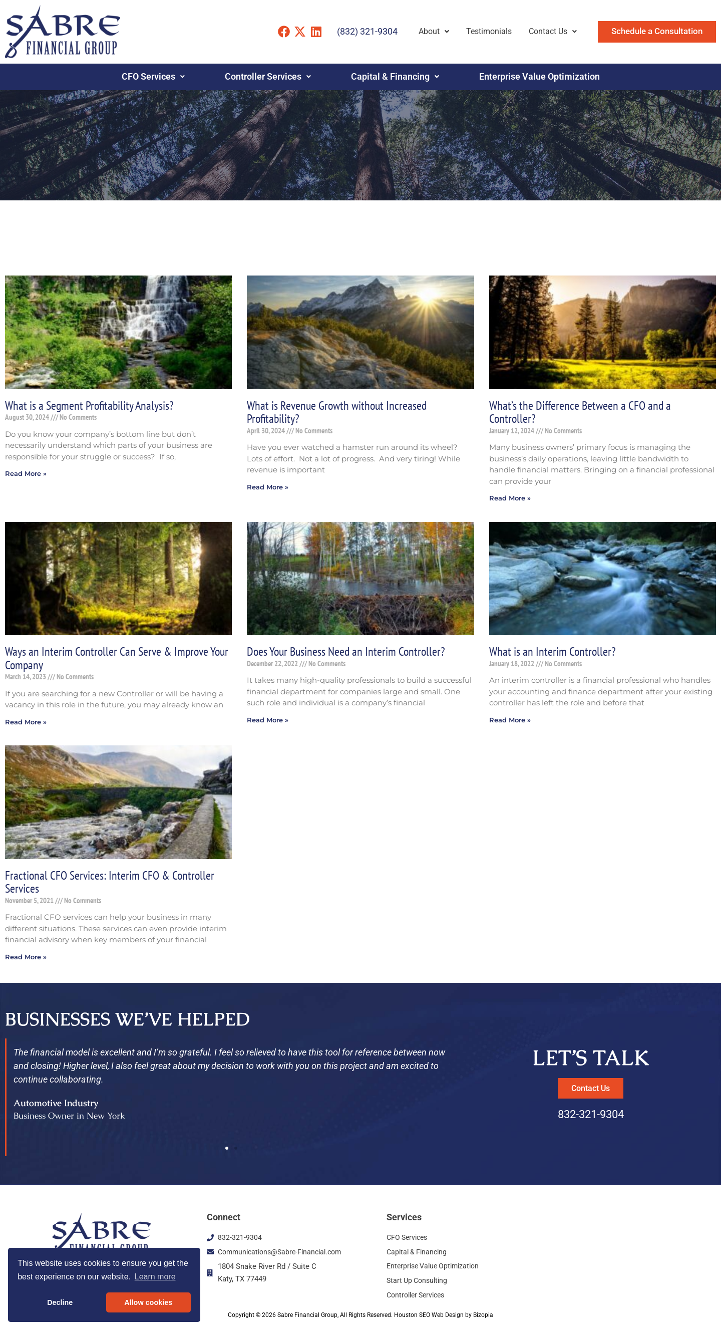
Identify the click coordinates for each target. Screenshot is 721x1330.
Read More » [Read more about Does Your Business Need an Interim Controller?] (269, 721)
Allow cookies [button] (148, 1302)
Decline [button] (60, 1302)
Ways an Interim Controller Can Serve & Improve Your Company (108, 659)
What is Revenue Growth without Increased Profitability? (339, 412)
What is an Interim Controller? (553, 652)
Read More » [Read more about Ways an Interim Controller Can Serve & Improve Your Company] (27, 724)
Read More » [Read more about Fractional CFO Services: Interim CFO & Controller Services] (27, 960)
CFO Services (153, 77)
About (434, 31)
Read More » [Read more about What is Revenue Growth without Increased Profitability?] (269, 488)
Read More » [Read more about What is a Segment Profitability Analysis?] (27, 474)
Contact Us (553, 31)
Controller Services (268, 77)
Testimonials (489, 31)
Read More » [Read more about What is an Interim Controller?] (511, 721)
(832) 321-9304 (367, 31)
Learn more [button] (155, 1276)
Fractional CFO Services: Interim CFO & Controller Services (111, 884)
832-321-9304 (590, 1117)
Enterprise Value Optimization (539, 77)
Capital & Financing (395, 77)
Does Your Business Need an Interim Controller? (348, 652)
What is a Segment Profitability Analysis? (91, 405)
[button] (226, 1151)
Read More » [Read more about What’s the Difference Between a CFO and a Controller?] (511, 499)
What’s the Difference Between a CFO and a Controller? (581, 412)
